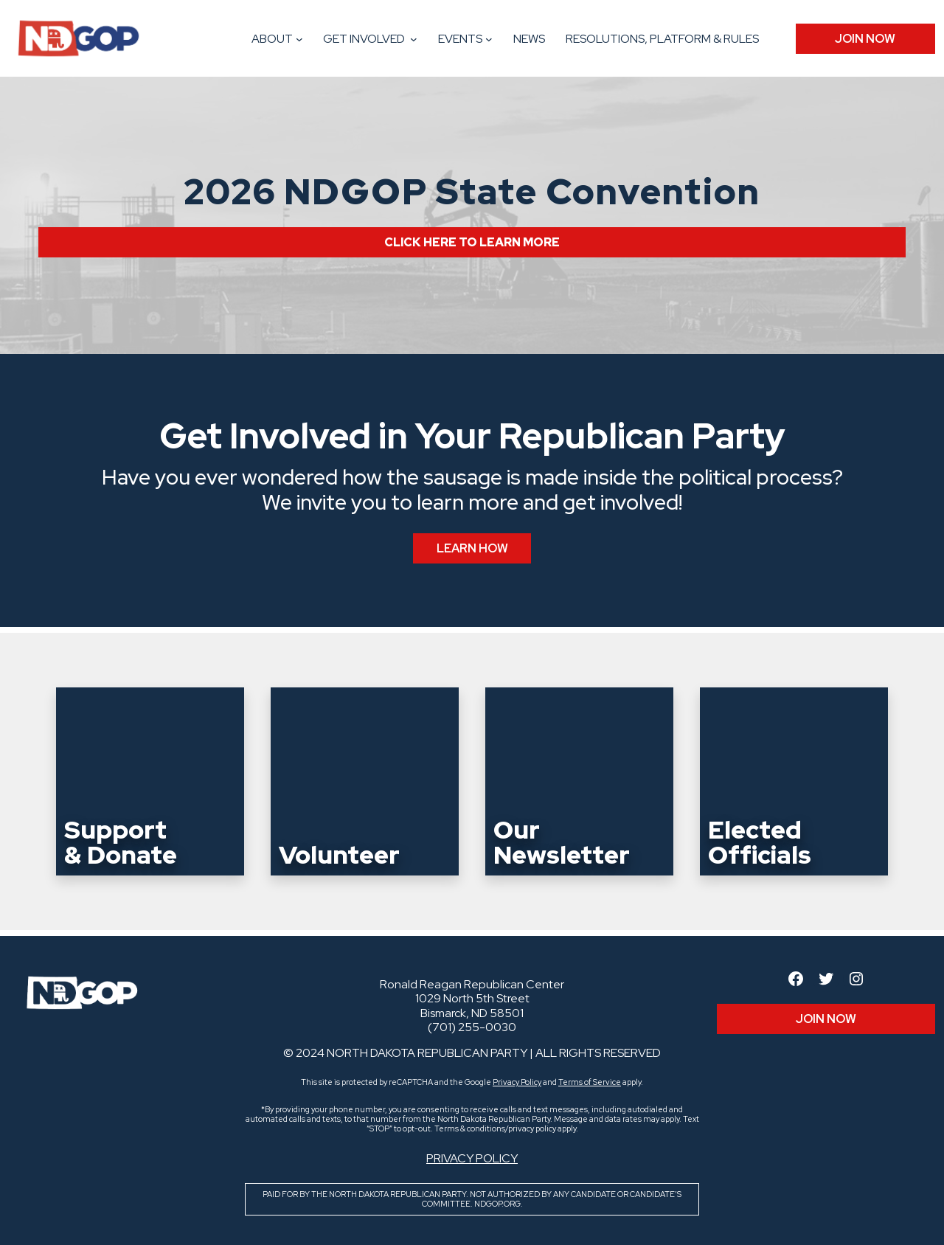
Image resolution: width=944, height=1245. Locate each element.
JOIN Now (865, 38)
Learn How (472, 548)
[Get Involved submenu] (413, 39)
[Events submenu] (489, 39)
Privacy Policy (517, 1082)
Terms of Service (589, 1082)
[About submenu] (299, 39)
